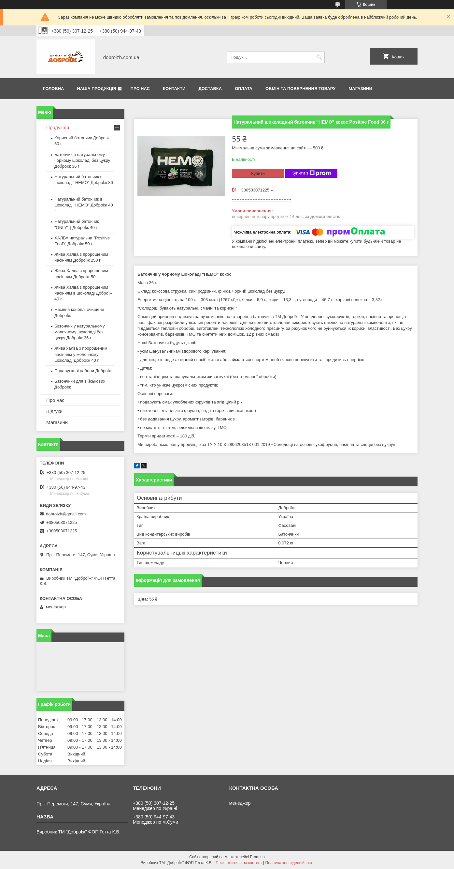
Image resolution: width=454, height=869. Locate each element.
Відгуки (54, 411)
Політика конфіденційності (289, 863)
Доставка (210, 88)
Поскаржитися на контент (239, 863)
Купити (258, 173)
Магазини (360, 88)
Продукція (57, 127)
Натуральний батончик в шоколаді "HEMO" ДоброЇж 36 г (83, 182)
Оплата (243, 88)
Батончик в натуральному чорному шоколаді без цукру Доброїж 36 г (82, 160)
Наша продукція (96, 88)
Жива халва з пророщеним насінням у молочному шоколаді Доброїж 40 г (80, 354)
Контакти (174, 88)
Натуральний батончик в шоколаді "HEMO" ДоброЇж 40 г (83, 205)
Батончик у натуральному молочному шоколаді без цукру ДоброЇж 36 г (79, 332)
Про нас (140, 88)
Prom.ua (257, 857)
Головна (53, 88)
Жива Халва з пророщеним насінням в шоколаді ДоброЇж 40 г (83, 293)
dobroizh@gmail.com (66, 513)
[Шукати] (319, 57)
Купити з (311, 173)
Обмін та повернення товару (300, 88)
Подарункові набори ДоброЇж (83, 370)
